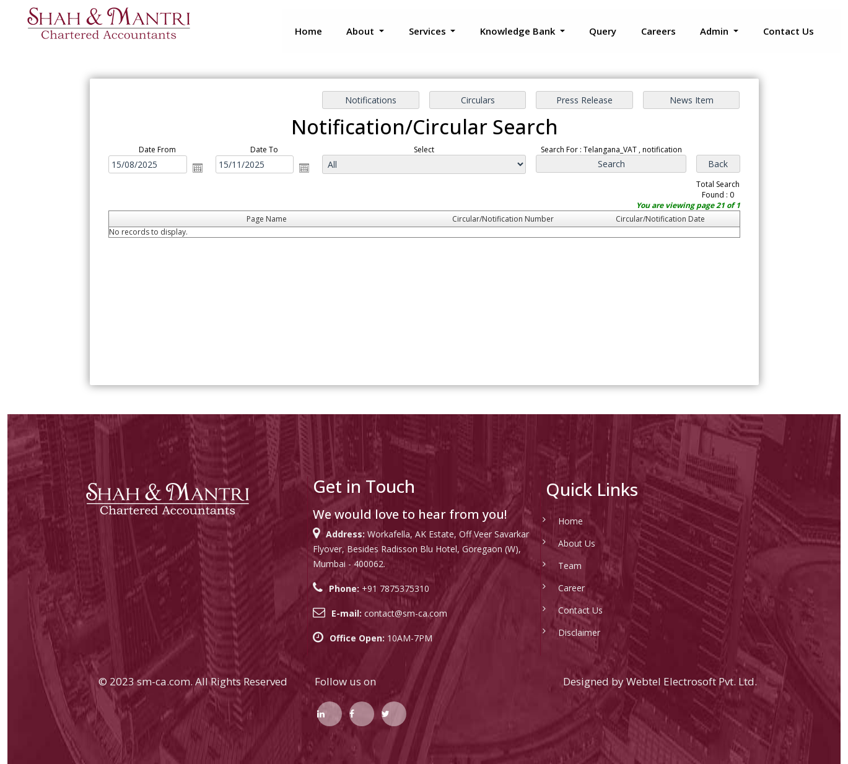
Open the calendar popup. (199, 168)
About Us (562, 543)
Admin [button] (715, 31)
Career (557, 588)
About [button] (361, 31)
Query (602, 31)
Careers (658, 31)
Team (555, 565)
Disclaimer (565, 632)
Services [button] (428, 31)
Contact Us (788, 31)
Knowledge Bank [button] (518, 31)
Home (308, 31)
